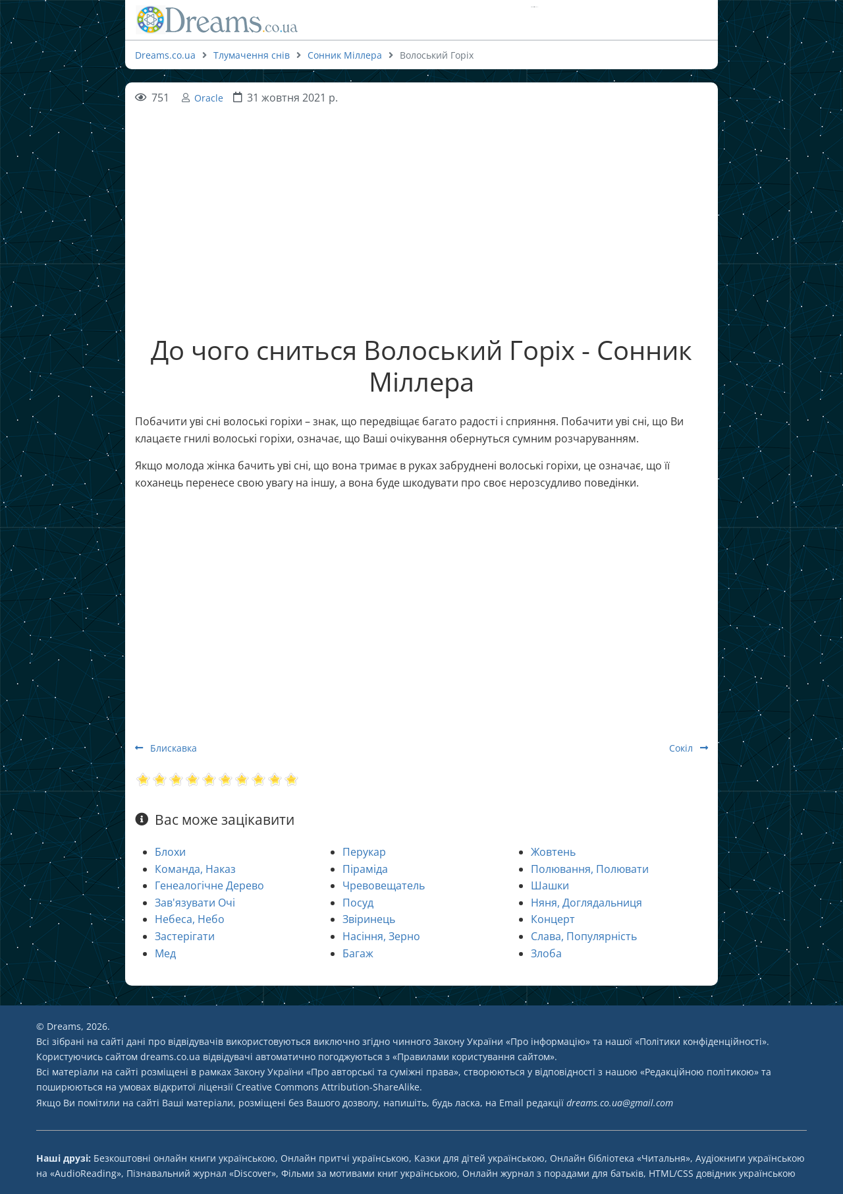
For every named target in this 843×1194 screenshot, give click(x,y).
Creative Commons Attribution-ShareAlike (328, 1087)
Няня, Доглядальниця (586, 902)
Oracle (208, 98)
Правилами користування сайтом (473, 1056)
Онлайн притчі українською (345, 1158)
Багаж (357, 953)
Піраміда (365, 869)
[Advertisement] (421, 199)
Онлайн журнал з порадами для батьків (552, 1173)
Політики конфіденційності (700, 1041)
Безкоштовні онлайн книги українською (184, 1158)
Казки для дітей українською (479, 1158)
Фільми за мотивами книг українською (369, 1173)
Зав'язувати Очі (195, 902)
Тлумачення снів (251, 55)
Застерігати (185, 936)
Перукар (364, 852)
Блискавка (166, 748)
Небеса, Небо (190, 919)
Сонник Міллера (345, 55)
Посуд (357, 902)
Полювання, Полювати (590, 869)
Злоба (546, 953)
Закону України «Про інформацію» (511, 1041)
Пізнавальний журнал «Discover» (201, 1173)
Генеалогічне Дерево (209, 885)
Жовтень (553, 852)
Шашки (550, 885)
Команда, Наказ (195, 869)
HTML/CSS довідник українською (722, 1173)
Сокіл (688, 748)
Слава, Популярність (584, 936)
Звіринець (368, 919)
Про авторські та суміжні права (382, 1071)
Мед (165, 953)
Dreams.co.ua (165, 55)
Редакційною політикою (699, 1071)
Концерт (553, 919)
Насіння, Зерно (381, 936)
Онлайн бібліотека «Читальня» (620, 1158)
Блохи (170, 852)
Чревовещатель (383, 885)
